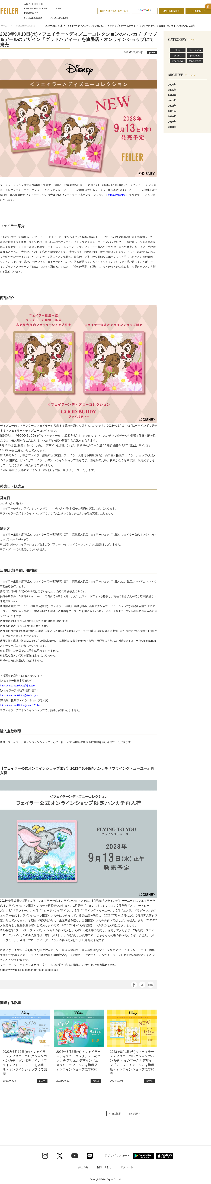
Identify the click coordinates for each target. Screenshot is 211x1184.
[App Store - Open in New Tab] (164, 1156)
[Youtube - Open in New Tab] (74, 1155)
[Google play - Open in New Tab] (143, 1156)
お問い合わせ (104, 1167)
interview (177, 60)
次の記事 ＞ (135, 1113)
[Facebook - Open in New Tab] (134, 984)
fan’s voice (195, 60)
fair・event (195, 50)
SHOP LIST (198, 11)
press (177, 55)
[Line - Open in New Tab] (90, 1156)
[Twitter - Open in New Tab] (60, 1156)
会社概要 (83, 1167)
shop (178, 50)
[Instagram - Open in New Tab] (45, 1156)
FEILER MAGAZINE (25, 26)
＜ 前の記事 (115, 1113)
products (195, 55)
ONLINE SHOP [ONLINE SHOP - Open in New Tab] (171, 11)
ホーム (4, 26)
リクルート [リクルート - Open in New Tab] (127, 1167)
